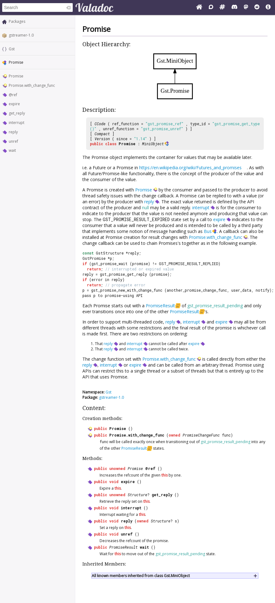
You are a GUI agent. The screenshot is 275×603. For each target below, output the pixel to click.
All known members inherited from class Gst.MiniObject (141, 575)
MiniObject (153, 143)
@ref (13, 94)
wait (12, 150)
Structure (137, 494)
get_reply (17, 113)
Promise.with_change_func (32, 85)
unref (13, 141)
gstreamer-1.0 (21, 35)
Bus (208, 231)
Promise (16, 76)
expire (14, 103)
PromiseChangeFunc (201, 434)
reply (13, 132)
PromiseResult (160, 306)
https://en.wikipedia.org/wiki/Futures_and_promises (190, 168)
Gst (12, 49)
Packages (17, 21)
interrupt (16, 122)
